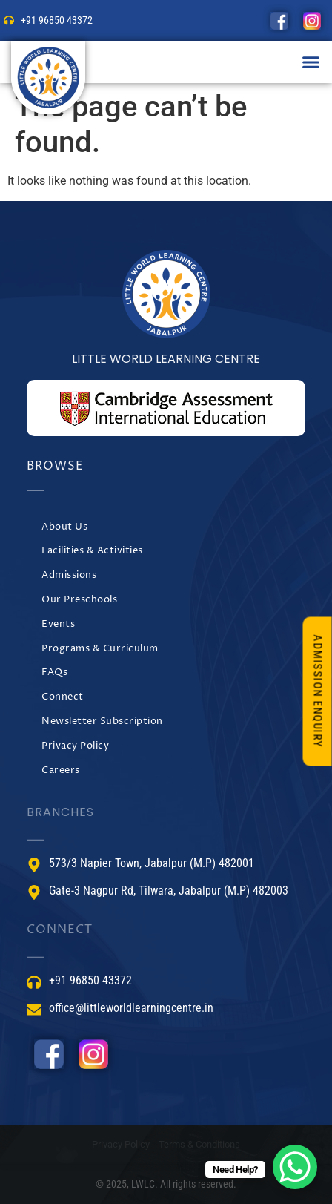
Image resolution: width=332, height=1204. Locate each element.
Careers (61, 770)
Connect (63, 697)
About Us (64, 527)
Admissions (69, 575)
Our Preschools (79, 599)
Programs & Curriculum (100, 648)
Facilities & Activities (92, 551)
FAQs (54, 672)
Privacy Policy (75, 746)
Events (58, 624)
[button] (311, 62)
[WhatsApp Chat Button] (295, 1167)
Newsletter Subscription (102, 721)
